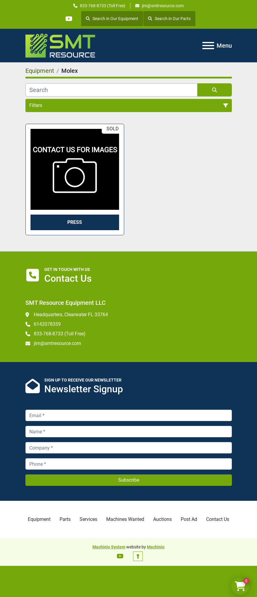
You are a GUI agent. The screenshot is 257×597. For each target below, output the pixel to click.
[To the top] (138, 556)
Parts (65, 519)
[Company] (128, 447)
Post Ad (189, 519)
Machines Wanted (125, 519)
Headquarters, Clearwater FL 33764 (71, 314)
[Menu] (208, 45)
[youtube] (68, 18)
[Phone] (128, 464)
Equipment (39, 519)
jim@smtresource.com (163, 5)
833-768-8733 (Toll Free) (102, 5)
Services (88, 519)
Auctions (162, 519)
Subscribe (128, 480)
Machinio (156, 547)
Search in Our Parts (170, 18)
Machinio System (108, 547)
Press (74, 222)
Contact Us (217, 519)
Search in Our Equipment (112, 18)
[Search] (111, 90)
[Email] (128, 415)
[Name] (128, 431)
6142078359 (47, 324)
